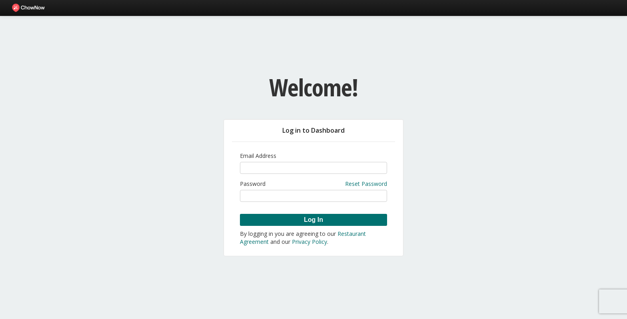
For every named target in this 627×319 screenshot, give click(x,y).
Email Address (258, 156)
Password (253, 183)
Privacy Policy (309, 241)
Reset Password (366, 183)
